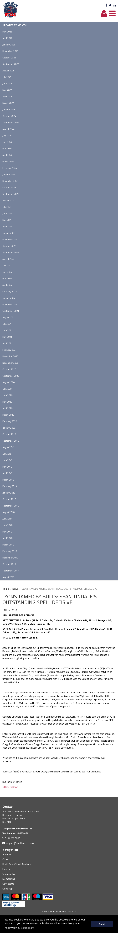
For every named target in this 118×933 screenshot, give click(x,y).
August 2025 (8, 70)
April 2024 (7, 155)
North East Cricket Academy (16, 864)
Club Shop (7, 888)
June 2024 (7, 142)
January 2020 (8, 427)
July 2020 (6, 388)
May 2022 (7, 278)
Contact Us (8, 884)
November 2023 (10, 181)
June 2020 (7, 395)
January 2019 (8, 492)
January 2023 (8, 233)
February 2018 (9, 551)
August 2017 (8, 577)
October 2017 (9, 564)
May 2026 (7, 31)
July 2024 (6, 135)
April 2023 (7, 226)
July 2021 (6, 324)
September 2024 (10, 122)
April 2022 (7, 285)
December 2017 (10, 557)
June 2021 (7, 330)
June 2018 (7, 525)
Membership (8, 879)
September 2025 (10, 64)
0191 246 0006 (11, 838)
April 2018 (7, 538)
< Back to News (10, 787)
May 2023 (7, 220)
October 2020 (9, 369)
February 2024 (9, 168)
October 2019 (9, 434)
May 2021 (7, 336)
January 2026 (8, 44)
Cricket (6, 859)
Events (6, 869)
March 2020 (8, 414)
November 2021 (10, 304)
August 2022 (8, 259)
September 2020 (10, 375)
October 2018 (9, 499)
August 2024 (8, 129)
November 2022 (10, 239)
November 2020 (10, 362)
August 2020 (8, 382)
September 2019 (10, 440)
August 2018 (8, 512)
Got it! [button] (102, 924)
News (15, 589)
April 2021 (7, 343)
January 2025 (8, 109)
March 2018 (8, 544)
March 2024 (8, 161)
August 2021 (8, 317)
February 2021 (9, 349)
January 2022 (8, 298)
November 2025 (10, 51)
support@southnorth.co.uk (18, 843)
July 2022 (6, 265)
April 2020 (7, 408)
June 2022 (7, 272)
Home (5, 589)
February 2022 (9, 291)
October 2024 (9, 116)
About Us (7, 854)
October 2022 (9, 246)
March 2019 (8, 479)
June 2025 (7, 83)
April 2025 (7, 96)
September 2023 (10, 194)
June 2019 (7, 460)
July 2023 (6, 207)
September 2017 (10, 570)
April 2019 (7, 473)
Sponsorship (8, 874)
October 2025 (9, 57)
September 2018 (10, 505)
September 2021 (10, 311)
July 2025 (6, 77)
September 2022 (10, 252)
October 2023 (9, 187)
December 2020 (10, 356)
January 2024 (8, 174)
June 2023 (7, 213)
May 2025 (7, 90)
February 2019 (9, 486)
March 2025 (8, 103)
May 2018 (7, 531)
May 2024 (7, 148)
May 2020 (7, 401)
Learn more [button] (27, 928)
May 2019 (7, 466)
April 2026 (7, 38)
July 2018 (6, 518)
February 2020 (9, 421)
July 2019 (6, 453)
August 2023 (8, 200)
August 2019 (8, 447)
